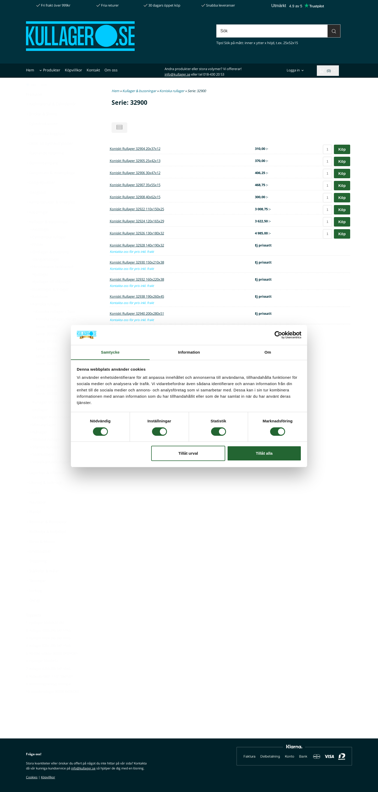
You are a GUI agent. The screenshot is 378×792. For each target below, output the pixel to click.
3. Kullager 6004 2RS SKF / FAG (48, 651)
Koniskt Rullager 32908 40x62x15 (135, 197)
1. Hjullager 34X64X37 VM (45, 635)
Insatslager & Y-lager (49, 302)
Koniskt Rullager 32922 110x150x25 (137, 209)
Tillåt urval (188, 453)
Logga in (293, 70)
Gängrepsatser (40, 195)
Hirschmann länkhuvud (51, 279)
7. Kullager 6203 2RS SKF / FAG (48, 681)
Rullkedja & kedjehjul (46, 544)
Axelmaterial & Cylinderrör (51, 116)
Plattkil (33, 524)
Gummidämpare (42, 175)
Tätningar (36, 593)
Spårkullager (42, 467)
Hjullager (41, 287)
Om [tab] (267, 352)
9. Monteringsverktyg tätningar (48, 697)
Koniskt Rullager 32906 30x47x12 (135, 172)
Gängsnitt (37, 205)
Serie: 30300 (46, 346)
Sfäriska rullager (45, 452)
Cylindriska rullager (48, 249)
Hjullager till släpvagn (52, 294)
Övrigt (34, 613)
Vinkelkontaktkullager (49, 474)
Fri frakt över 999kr (53, 5)
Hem (30, 69)
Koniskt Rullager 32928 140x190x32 (137, 245)
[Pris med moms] (27, 97)
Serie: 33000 (46, 391)
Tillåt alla (264, 453)
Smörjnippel (38, 564)
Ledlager (40, 422)
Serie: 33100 (46, 398)
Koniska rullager (45, 316)
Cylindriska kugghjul (45, 146)
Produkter (51, 69)
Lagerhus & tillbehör (45, 485)
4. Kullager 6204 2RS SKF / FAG (48, 658)
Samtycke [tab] (110, 352)
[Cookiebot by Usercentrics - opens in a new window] (278, 335)
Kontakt (93, 69)
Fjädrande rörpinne (46, 165)
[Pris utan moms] (38, 97)
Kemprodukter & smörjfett (50, 214)
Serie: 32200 (46, 368)
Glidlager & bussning (49, 264)
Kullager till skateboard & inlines (61, 414)
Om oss (111, 69)
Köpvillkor (73, 69)
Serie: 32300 (46, 376)
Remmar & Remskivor (46, 534)
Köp (342, 149)
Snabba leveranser (218, 5)
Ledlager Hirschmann (51, 429)
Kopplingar (37, 224)
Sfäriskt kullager (45, 459)
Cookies (32, 777)
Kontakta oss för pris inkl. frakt (132, 251)
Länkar (33, 505)
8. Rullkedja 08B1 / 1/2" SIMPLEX (49, 689)
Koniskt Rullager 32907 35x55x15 (135, 184)
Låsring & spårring (44, 495)
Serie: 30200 (46, 339)
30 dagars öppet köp (162, 5)
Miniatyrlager (42, 437)
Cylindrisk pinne (42, 136)
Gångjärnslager (46, 272)
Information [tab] (189, 352)
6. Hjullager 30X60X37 (42, 674)
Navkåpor (37, 514)
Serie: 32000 (46, 361)
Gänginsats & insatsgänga (50, 185)
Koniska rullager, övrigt (56, 331)
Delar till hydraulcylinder (49, 156)
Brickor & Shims (41, 126)
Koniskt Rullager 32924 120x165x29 (137, 221)
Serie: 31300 (46, 354)
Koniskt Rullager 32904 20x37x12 (135, 148)
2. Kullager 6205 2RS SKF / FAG (48, 643)
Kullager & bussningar (47, 234)
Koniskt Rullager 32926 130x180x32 (137, 233)
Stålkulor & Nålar (42, 583)
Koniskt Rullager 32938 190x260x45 (137, 296)
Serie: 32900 (46, 383)
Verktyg (34, 603)
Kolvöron (38, 309)
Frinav (36, 257)
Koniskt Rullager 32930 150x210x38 (137, 262)
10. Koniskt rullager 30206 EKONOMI (52, 704)
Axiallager (39, 242)
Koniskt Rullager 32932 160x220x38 (137, 279)
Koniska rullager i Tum (53, 324)
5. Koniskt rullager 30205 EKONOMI (51, 666)
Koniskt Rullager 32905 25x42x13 (135, 160)
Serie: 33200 (46, 406)
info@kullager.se (177, 74)
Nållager (38, 444)
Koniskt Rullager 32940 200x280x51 (137, 313)
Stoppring (38, 573)
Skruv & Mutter (41, 554)
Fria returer (107, 5)
